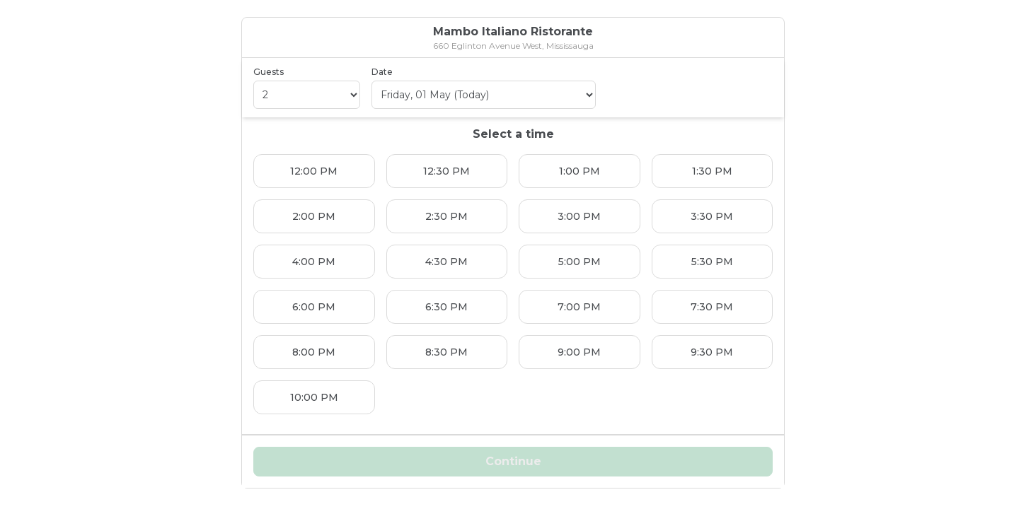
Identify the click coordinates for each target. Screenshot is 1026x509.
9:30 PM (712, 352)
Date (382, 71)
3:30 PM (712, 216)
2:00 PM (313, 216)
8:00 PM (313, 352)
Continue (513, 461)
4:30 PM (446, 261)
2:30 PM (446, 216)
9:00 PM (579, 352)
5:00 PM (579, 261)
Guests (268, 71)
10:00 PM (314, 397)
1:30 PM (712, 171)
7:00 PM (579, 306)
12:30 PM (446, 171)
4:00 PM (313, 261)
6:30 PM (446, 306)
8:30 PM (446, 352)
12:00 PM (314, 171)
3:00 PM (579, 216)
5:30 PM (712, 261)
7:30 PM (712, 306)
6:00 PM (313, 306)
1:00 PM (579, 171)
